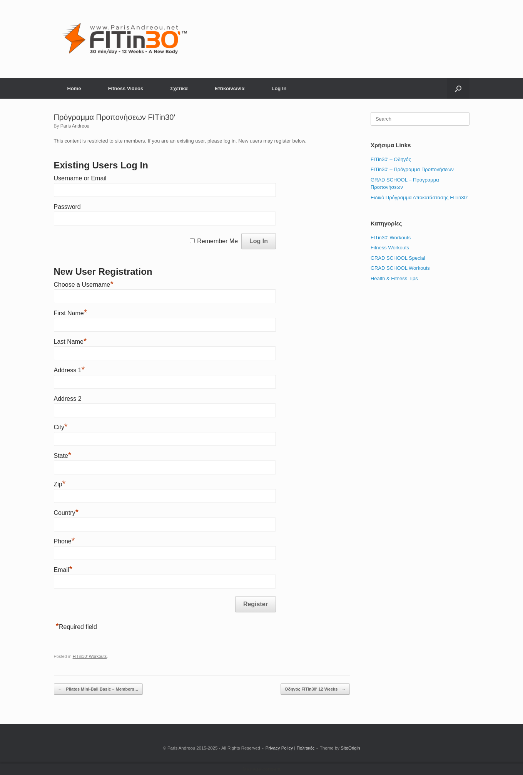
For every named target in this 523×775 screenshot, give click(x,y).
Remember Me (217, 241)
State (63, 455)
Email (63, 570)
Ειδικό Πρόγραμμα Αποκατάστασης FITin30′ (419, 197)
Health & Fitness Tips (394, 278)
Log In (278, 88)
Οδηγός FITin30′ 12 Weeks (315, 689)
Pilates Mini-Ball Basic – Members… (98, 689)
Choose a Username (84, 284)
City (61, 427)
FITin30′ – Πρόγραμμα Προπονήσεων (412, 169)
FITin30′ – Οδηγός (391, 159)
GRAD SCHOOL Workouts (400, 268)
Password (67, 206)
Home (74, 88)
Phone (64, 541)
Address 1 (69, 370)
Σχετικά (179, 88)
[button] (458, 88)
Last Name (70, 341)
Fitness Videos (126, 88)
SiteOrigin (350, 748)
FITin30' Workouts (90, 656)
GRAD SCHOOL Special (398, 258)
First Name (70, 313)
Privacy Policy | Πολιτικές (290, 748)
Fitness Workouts (390, 247)
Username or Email (80, 178)
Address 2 (68, 398)
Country (66, 512)
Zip (60, 484)
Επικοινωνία (230, 88)
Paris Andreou (74, 126)
